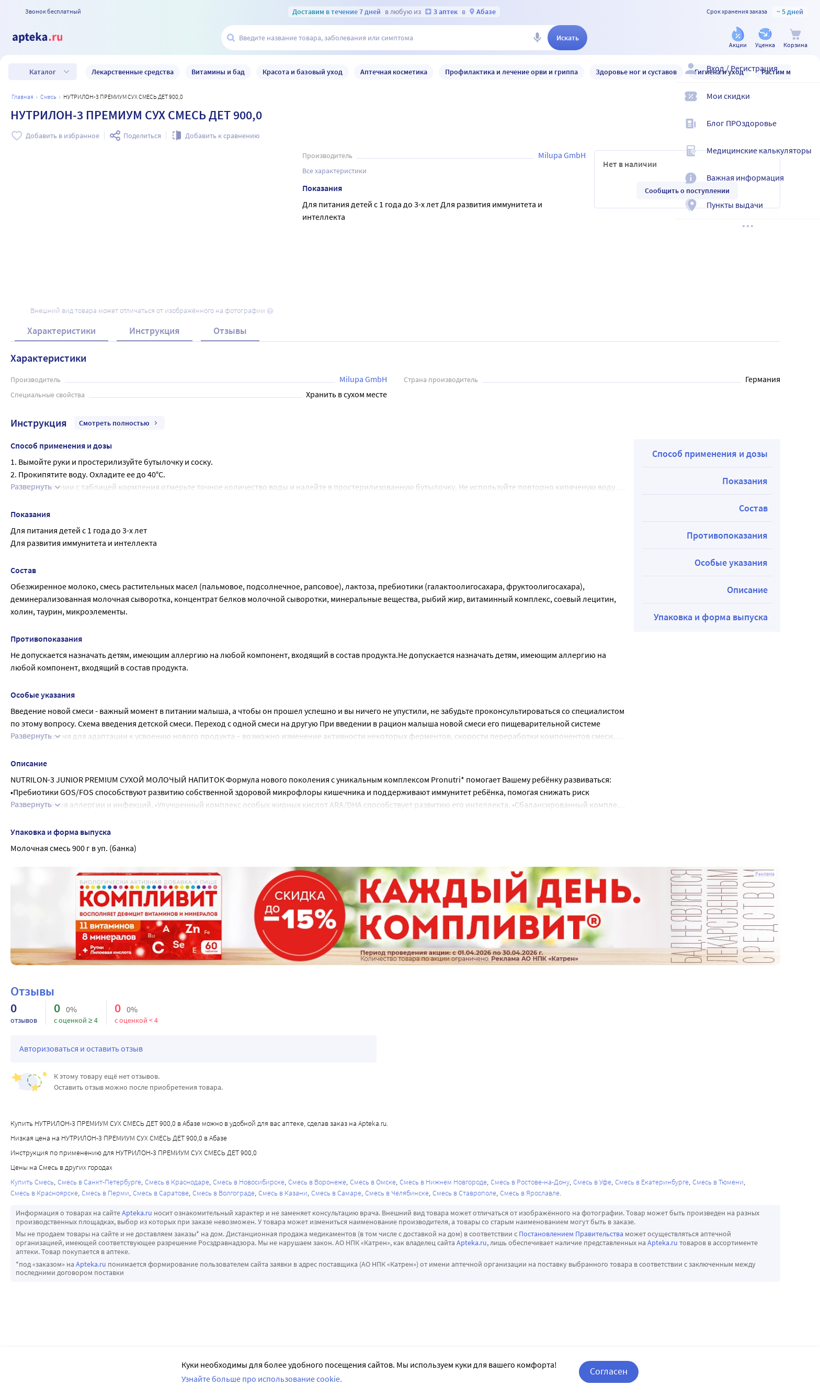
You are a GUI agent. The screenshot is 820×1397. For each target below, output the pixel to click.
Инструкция (154, 331)
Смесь (48, 96)
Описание (747, 590)
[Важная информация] (805, 186)
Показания (745, 481)
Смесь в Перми (105, 1193)
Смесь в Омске (373, 1182)
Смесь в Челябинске (397, 1193)
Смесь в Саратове (161, 1193)
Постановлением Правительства (571, 1233)
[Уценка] (765, 38)
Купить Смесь (32, 1182)
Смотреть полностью (119, 423)
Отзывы (230, 331)
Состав (753, 508)
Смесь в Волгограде (223, 1193)
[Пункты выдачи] (805, 213)
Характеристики (61, 331)
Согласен (609, 1371)
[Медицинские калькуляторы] (805, 159)
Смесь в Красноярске (44, 1193)
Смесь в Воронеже (317, 1182)
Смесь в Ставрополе (464, 1193)
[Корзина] (795, 38)
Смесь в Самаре (336, 1193)
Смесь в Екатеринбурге (652, 1182)
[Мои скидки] (805, 104)
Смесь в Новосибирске (248, 1182)
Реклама (765, 874)
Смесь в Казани (283, 1193)
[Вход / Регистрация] (805, 77)
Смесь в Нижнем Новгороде (443, 1182)
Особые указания (731, 562)
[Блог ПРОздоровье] (805, 132)
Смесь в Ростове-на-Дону (530, 1182)
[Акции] (738, 38)
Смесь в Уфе (592, 1182)
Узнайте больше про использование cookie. (261, 1378)
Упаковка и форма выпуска (711, 617)
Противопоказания (727, 535)
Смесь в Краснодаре (177, 1182)
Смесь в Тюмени (718, 1182)
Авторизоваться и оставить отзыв (81, 1048)
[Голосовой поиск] (537, 37)
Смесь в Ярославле (530, 1193)
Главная (22, 96)
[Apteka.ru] (46, 37)
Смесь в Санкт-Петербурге (99, 1182)
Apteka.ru (137, 1212)
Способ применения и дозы (710, 454)
